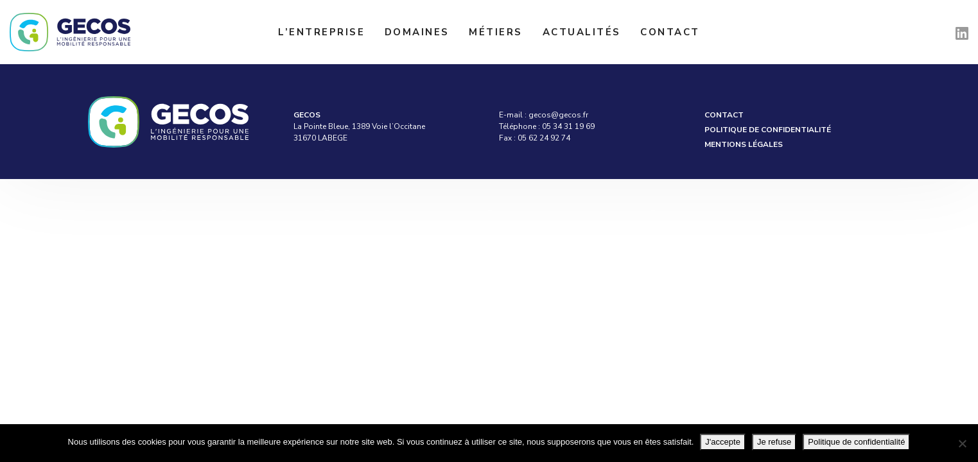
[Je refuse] (962, 443)
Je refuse (774, 442)
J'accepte (722, 442)
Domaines (417, 32)
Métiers (496, 32)
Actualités (582, 32)
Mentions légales (743, 144)
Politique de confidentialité (767, 129)
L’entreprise (321, 32)
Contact (670, 32)
